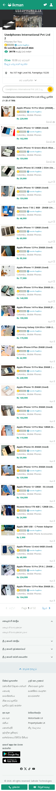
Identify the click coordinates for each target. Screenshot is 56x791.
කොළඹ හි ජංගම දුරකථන (12, 627)
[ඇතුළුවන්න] (51, 4)
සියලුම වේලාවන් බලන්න (15, 64)
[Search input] (25, 89)
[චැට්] (45, 4)
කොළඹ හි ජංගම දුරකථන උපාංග (14, 632)
